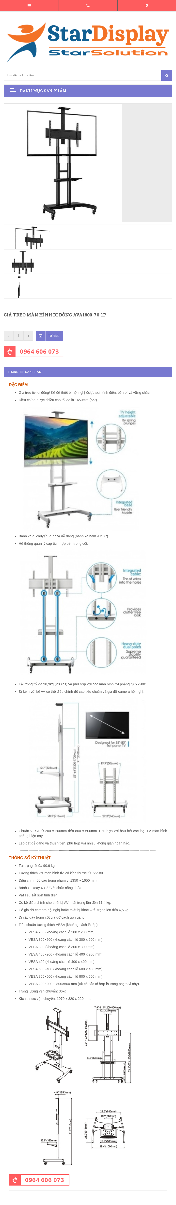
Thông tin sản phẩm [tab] (25, 371)
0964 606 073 (39, 351)
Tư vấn (48, 336)
